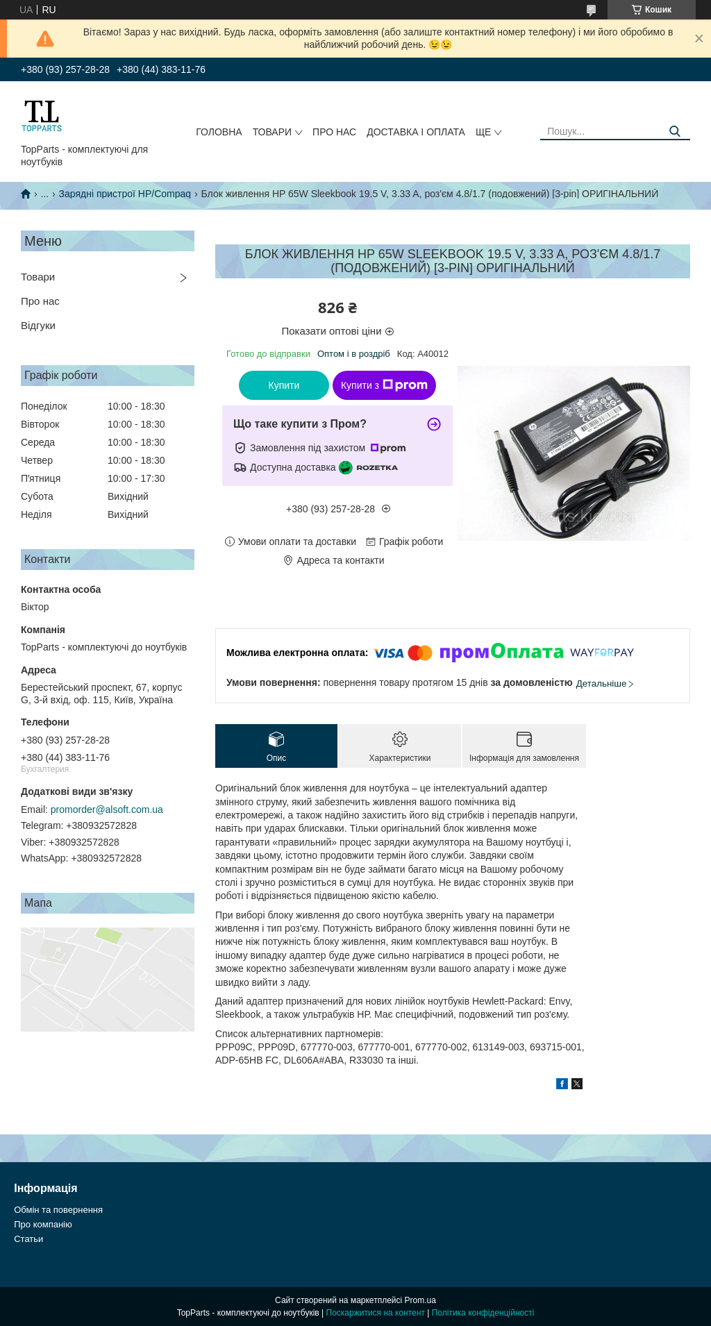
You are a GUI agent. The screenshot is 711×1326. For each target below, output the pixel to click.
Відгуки (38, 325)
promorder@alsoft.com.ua (107, 809)
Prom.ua (420, 1300)
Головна (219, 131)
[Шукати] (674, 131)
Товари (272, 131)
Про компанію (43, 1224)
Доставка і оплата (416, 131)
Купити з (384, 385)
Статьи (28, 1239)
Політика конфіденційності (483, 1313)
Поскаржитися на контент (375, 1313)
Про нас (334, 131)
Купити (284, 385)
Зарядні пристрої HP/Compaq (125, 194)
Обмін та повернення (58, 1210)
